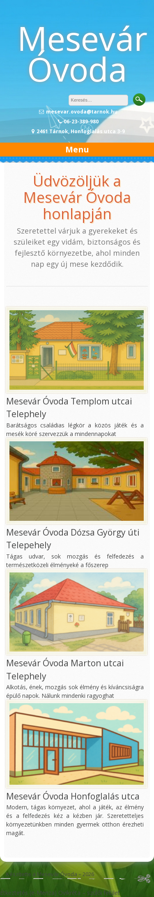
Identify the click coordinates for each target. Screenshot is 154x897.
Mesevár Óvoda (82, 53)
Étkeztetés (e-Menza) (28, 893)
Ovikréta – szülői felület (89, 893)
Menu (77, 149)
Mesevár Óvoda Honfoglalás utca (73, 796)
